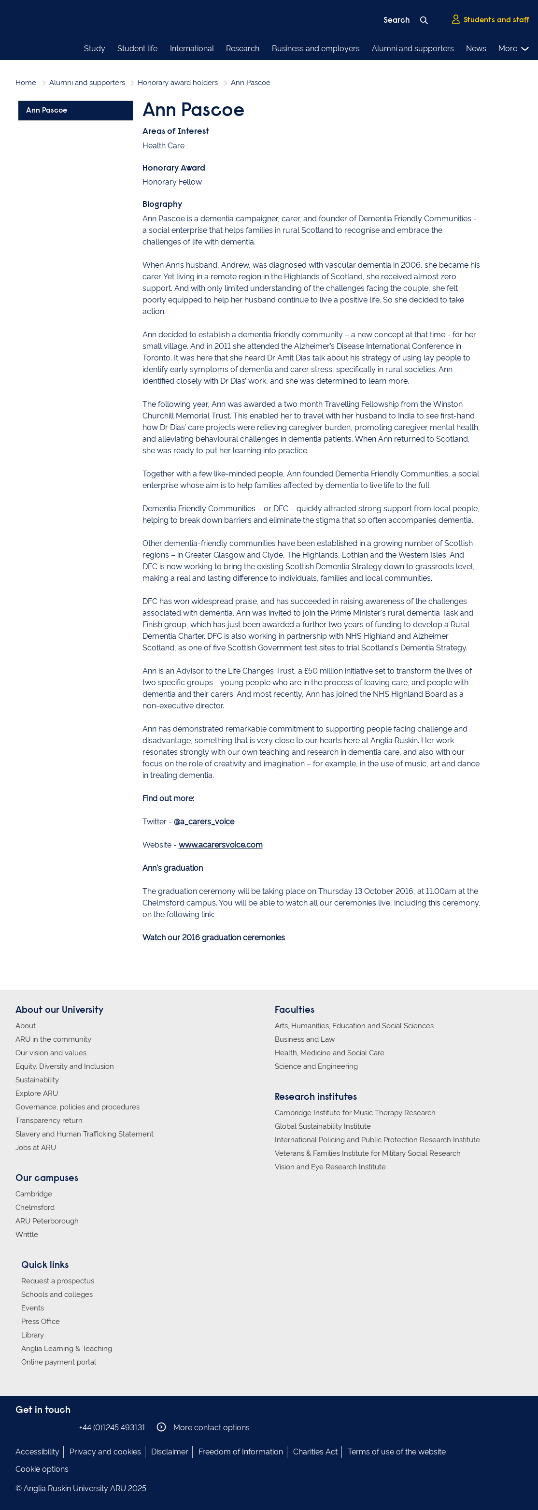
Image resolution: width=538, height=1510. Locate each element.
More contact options (203, 1427)
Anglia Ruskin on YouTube (65, 1427)
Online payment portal (58, 1362)
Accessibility (37, 1451)
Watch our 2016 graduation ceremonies (213, 937)
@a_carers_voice (204, 821)
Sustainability (37, 1080)
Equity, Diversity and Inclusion (64, 1066)
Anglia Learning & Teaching (66, 1348)
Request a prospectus (57, 1281)
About (25, 1025)
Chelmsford (35, 1207)
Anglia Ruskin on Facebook (21, 1427)
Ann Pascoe (46, 111)
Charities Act (315, 1451)
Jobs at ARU (35, 1147)
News (476, 48)
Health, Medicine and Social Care (329, 1053)
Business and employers (316, 48)
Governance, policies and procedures (77, 1107)
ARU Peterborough (47, 1221)
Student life (137, 48)
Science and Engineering (316, 1066)
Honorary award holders (178, 82)
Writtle (26, 1234)
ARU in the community (53, 1039)
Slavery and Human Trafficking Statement (84, 1134)
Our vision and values (50, 1053)
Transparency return (49, 1120)
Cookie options (42, 1469)
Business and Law (305, 1039)
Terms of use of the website (397, 1451)
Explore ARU (36, 1093)
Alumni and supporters (413, 48)
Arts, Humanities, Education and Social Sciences (354, 1025)
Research (242, 48)
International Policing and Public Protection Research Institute (377, 1140)
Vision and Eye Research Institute (330, 1167)
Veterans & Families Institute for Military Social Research (368, 1153)
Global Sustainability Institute (323, 1126)
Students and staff (490, 20)
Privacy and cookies (105, 1451)
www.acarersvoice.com (221, 844)
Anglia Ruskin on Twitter (50, 1427)
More (514, 49)
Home (25, 82)
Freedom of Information (240, 1451)
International (192, 48)
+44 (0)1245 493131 (112, 1427)
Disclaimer (169, 1451)
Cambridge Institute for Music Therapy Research (355, 1112)
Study (94, 48)
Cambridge (33, 1194)
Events (32, 1308)
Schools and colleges (57, 1294)
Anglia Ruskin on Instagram (36, 1427)
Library (32, 1335)
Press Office (40, 1321)
